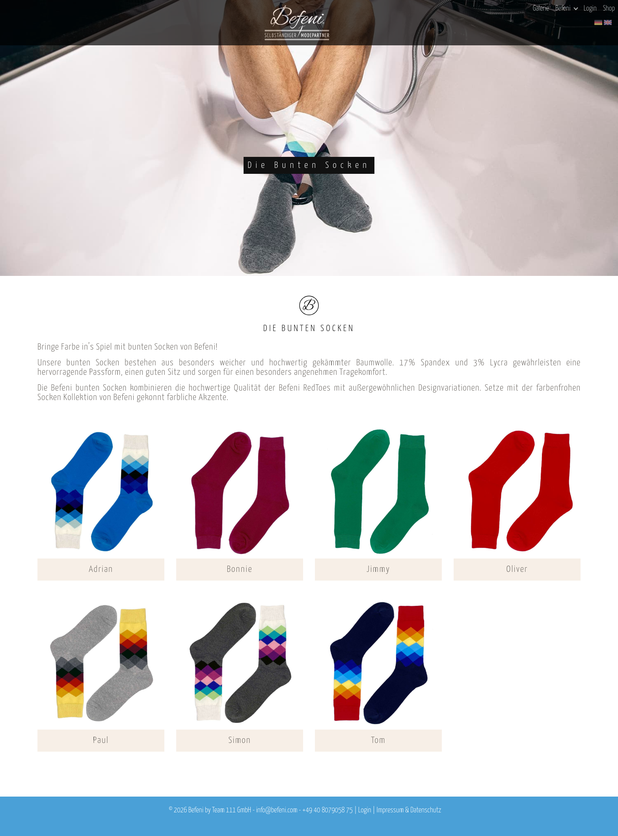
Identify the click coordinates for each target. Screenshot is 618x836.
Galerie (541, 8)
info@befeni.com (277, 810)
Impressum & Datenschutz (408, 810)
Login (590, 8)
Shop (609, 8)
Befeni (566, 8)
